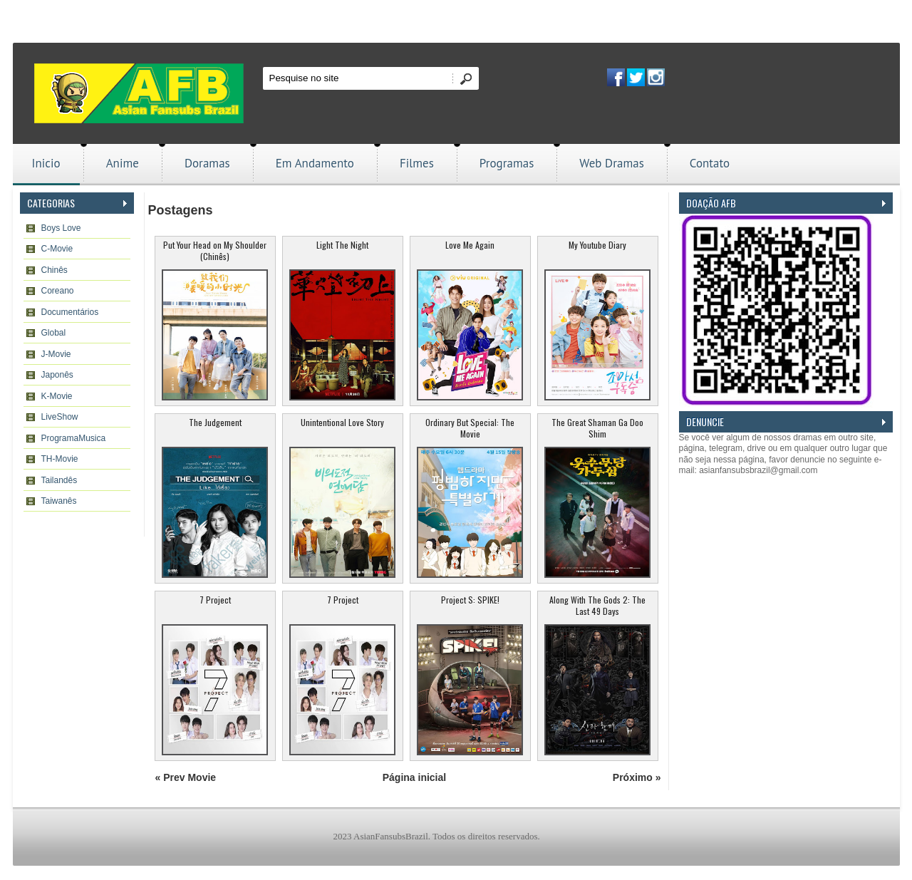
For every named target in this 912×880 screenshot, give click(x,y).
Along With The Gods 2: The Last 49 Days (597, 605)
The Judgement (215, 422)
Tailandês (59, 480)
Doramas (207, 163)
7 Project (215, 600)
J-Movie (56, 354)
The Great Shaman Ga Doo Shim (597, 428)
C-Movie (57, 249)
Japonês (57, 375)
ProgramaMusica (73, 438)
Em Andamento (315, 163)
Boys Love (61, 228)
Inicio (46, 163)
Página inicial (414, 777)
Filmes (417, 163)
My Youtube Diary (597, 245)
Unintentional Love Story (342, 422)
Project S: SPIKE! (470, 600)
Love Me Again (469, 245)
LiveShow (59, 417)
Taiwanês (59, 501)
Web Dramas (611, 163)
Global (53, 333)
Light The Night (342, 245)
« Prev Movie (186, 777)
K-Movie (57, 396)
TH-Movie (59, 459)
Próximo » (637, 777)
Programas (507, 163)
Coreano (57, 291)
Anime (122, 163)
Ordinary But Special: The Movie (469, 428)
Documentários (70, 312)
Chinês (54, 270)
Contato (710, 163)
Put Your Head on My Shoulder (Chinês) (214, 250)
